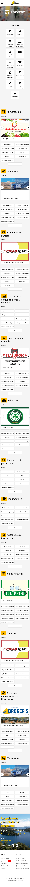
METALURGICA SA (8, 368)
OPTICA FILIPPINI (8, 600)
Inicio (11, 16)
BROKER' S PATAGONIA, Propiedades (13, 725)
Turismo (3, 868)
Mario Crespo (19, 880)
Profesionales (5, 866)
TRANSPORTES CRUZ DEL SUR (11, 198)
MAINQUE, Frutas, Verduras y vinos (12, 139)
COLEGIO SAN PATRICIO (9, 427)
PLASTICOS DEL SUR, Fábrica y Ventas (13, 262)
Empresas (4, 863)
